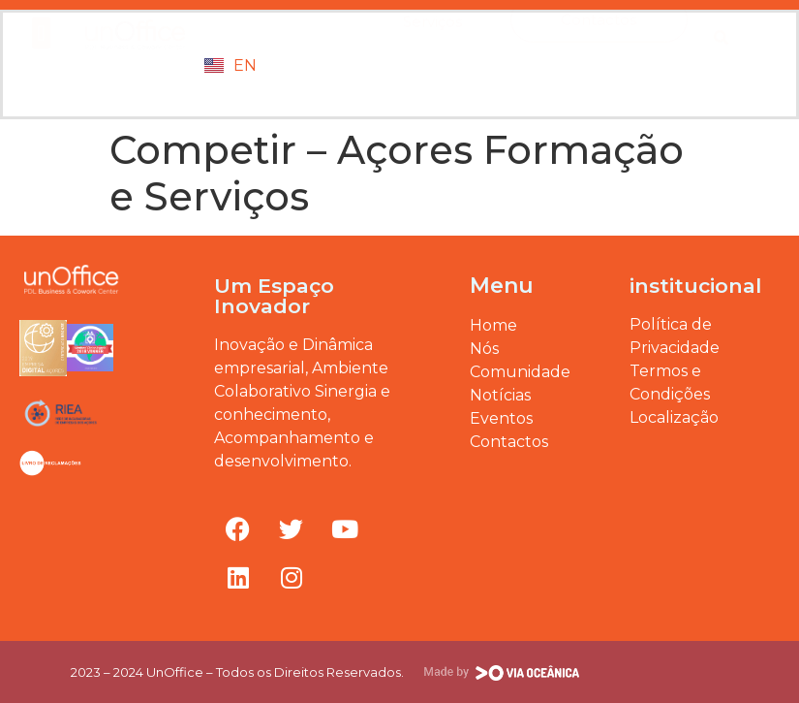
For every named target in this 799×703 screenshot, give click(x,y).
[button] (41, 58)
